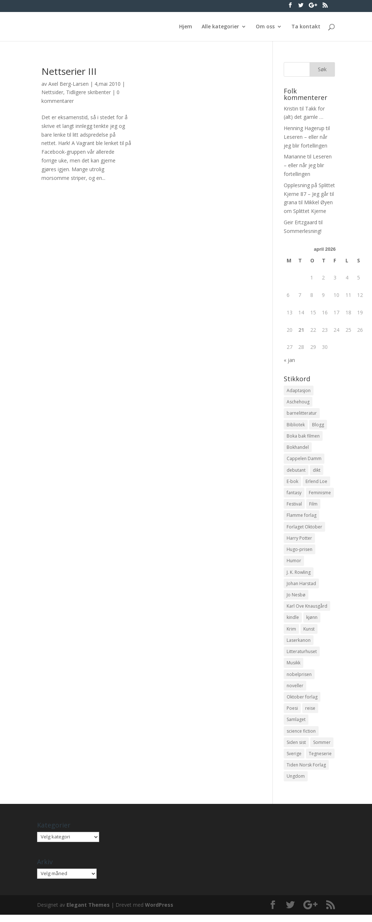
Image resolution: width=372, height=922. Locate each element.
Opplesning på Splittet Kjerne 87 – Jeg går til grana (309, 194)
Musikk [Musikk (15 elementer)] (293, 668)
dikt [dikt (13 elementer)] (316, 471)
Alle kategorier (220, 27)
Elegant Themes (88, 912)
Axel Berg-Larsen (68, 83)
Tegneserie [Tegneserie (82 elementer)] (320, 760)
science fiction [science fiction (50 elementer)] (301, 737)
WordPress (159, 912)
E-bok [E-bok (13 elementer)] (292, 483)
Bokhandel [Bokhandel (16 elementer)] (298, 448)
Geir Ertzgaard (300, 222)
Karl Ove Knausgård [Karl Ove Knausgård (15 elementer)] (307, 610)
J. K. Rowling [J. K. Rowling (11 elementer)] (299, 575)
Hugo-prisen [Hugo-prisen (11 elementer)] (299, 552)
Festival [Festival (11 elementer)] (294, 506)
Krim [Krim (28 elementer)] (291, 633)
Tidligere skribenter (88, 92)
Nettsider (52, 92)
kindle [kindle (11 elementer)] (293, 622)
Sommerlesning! (303, 231)
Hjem (185, 27)
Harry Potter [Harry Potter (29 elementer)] (299, 541)
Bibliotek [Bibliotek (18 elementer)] (296, 425)
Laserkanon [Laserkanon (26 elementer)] (299, 645)
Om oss (265, 27)
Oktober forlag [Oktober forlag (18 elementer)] (302, 703)
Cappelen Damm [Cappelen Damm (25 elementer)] (304, 460)
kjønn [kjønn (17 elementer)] (312, 622)
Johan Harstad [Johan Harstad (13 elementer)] (301, 587)
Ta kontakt (305, 27)
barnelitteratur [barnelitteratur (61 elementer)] (302, 414)
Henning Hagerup (304, 128)
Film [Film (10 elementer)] (313, 506)
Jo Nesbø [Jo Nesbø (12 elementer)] (296, 598)
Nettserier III (69, 71)
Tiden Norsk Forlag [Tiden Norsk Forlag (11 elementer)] (306, 772)
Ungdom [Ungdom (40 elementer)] (296, 783)
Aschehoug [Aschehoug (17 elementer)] (298, 402)
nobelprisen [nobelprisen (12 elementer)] (299, 679)
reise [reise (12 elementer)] (310, 714)
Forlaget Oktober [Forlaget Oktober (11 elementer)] (304, 529)
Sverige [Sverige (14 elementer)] (294, 760)
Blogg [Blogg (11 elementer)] (318, 425)
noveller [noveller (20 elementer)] (295, 691)
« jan (289, 360)
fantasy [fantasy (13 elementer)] (294, 494)
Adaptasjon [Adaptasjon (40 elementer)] (299, 390)
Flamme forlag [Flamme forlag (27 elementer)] (301, 518)
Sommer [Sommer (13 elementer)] (322, 749)
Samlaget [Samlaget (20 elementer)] (296, 725)
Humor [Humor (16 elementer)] (294, 564)
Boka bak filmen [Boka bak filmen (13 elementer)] (303, 437)
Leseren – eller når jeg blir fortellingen (308, 165)
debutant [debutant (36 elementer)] (296, 471)
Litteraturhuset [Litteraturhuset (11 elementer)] (302, 656)
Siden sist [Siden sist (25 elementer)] (296, 749)
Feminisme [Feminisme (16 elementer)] (320, 494)
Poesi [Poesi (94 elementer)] (292, 714)
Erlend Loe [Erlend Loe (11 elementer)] (316, 483)
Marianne (295, 156)
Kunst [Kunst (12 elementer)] (309, 633)
